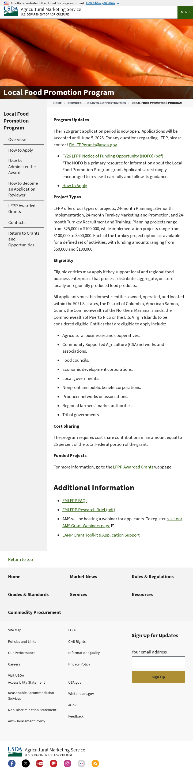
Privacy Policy (79, 664)
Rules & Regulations (153, 576)
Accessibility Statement (26, 682)
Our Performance (21, 652)
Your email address (149, 652)
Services (74, 103)
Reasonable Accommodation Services (31, 695)
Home (57, 103)
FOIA (72, 630)
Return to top (20, 559)
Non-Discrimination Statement (32, 709)
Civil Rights (77, 641)
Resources (142, 594)
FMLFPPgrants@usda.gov (93, 145)
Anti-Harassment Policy (26, 721)
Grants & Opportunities (106, 103)
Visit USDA (16, 675)
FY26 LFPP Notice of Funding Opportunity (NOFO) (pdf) (112, 156)
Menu (185, 12)
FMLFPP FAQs (74, 500)
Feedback (76, 716)
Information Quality (84, 652)
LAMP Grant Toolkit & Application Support (101, 535)
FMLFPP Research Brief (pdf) (88, 510)
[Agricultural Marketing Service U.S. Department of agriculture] (42, 11)
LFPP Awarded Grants (133, 467)
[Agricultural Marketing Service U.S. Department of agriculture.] (46, 752)
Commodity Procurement (34, 612)
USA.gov (74, 682)
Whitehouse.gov (81, 693)
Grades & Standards (28, 594)
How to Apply (74, 185)
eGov (72, 705)
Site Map (14, 630)
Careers (14, 664)
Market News (83, 576)
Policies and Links (22, 641)
